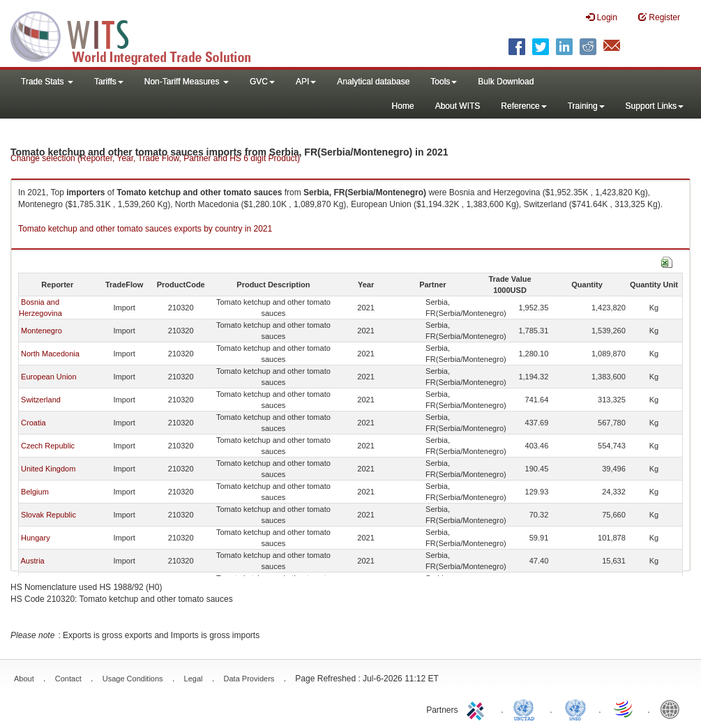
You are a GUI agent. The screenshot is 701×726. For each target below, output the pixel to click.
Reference (523, 106)
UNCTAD (527, 709)
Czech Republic (48, 445)
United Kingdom (48, 468)
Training (586, 106)
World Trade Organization (624, 709)
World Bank (673, 709)
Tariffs (108, 81)
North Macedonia (50, 353)
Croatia (33, 422)
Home (403, 106)
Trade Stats (47, 81)
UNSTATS (575, 709)
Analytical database (373, 81)
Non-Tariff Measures (186, 81)
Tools (443, 81)
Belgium (35, 491)
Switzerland (41, 399)
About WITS (458, 106)
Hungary (35, 538)
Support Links (655, 106)
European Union (49, 376)
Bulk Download (506, 81)
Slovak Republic (48, 515)
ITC (478, 709)
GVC (262, 81)
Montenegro (41, 330)
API (306, 81)
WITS (139, 35)
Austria (32, 561)
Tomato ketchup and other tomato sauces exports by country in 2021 (145, 229)
